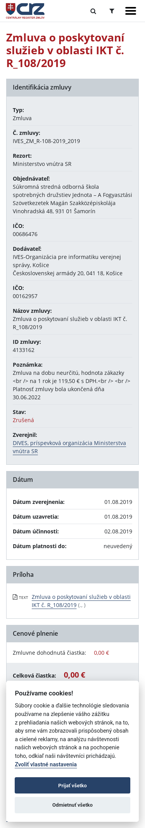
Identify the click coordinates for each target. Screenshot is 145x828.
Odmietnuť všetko (72, 805)
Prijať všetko (72, 785)
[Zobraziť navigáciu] (131, 10)
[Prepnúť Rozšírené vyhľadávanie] (111, 10)
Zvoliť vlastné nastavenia (46, 764)
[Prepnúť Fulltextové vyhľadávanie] (93, 10)
